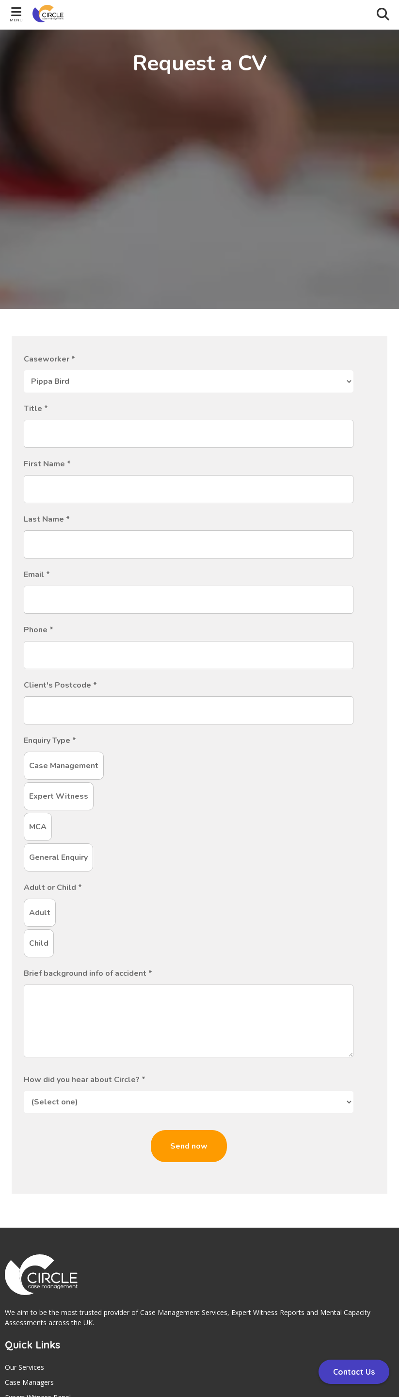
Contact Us (354, 1372)
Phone (38, 630)
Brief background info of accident (88, 973)
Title (36, 408)
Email (37, 574)
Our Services (24, 1367)
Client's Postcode (60, 685)
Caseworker (49, 359)
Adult (39, 912)
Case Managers (29, 1382)
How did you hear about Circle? (84, 1079)
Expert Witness (58, 796)
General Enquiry (58, 857)
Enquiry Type (50, 740)
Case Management (63, 765)
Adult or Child (53, 887)
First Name (47, 464)
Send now (188, 1146)
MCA (38, 827)
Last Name (47, 519)
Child (38, 943)
